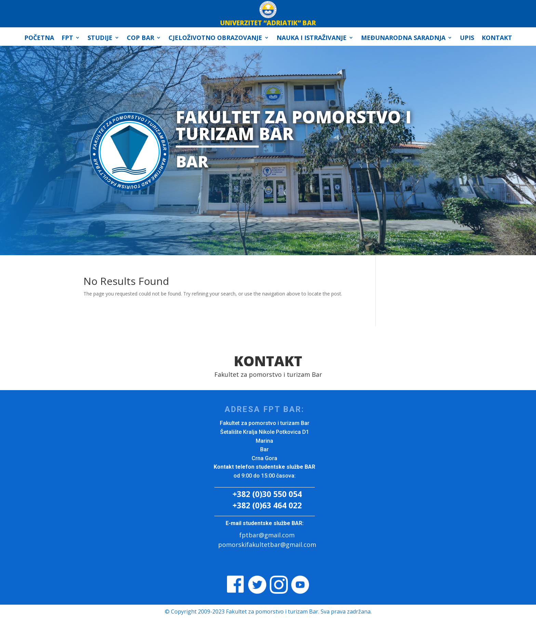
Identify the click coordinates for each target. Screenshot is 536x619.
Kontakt (497, 38)
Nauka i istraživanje (312, 38)
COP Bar (140, 38)
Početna (39, 38)
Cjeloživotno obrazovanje (215, 38)
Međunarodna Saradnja (403, 38)
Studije (100, 38)
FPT (67, 38)
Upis (467, 38)
